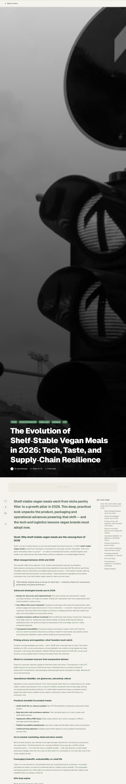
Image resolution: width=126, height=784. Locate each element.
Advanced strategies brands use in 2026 (111, 517)
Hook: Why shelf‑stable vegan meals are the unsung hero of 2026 (110, 506)
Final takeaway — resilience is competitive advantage (112, 564)
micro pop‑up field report (46, 751)
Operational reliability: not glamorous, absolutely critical (113, 538)
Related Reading (110, 569)
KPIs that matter (110, 558)
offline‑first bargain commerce (44, 611)
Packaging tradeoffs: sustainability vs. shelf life (113, 554)
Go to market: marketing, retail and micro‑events (112, 549)
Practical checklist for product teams (111, 544)
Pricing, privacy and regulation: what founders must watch (113, 523)
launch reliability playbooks (55, 687)
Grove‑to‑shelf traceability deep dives (31, 632)
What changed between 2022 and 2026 (112, 512)
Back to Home (11, 3)
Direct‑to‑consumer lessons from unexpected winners (113, 531)
